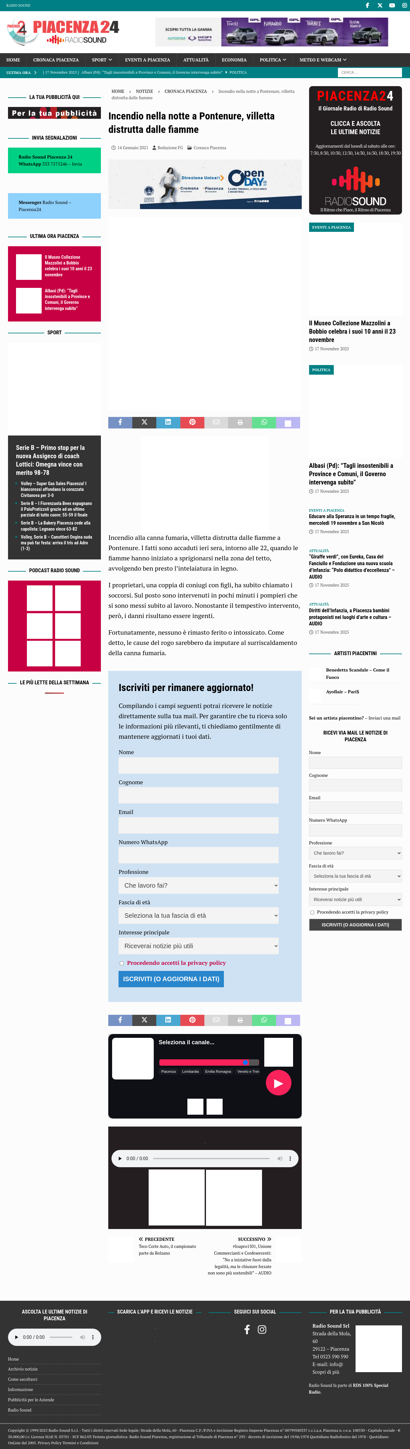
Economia (234, 60)
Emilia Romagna (218, 1071)
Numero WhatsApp (143, 842)
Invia (77, 164)
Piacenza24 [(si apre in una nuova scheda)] (30, 209)
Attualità (196, 60)
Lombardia (190, 1071)
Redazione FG (170, 148)
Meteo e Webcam (320, 60)
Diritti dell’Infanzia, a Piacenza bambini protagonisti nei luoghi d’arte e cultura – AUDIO (350, 617)
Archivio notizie (23, 1369)
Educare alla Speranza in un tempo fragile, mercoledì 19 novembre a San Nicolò (352, 519)
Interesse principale (144, 932)
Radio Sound (18, 5)
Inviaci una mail (384, 718)
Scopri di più (326, 1372)
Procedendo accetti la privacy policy (176, 962)
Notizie (144, 91)
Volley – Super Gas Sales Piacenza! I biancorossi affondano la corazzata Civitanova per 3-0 (53, 489)
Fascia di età (134, 902)
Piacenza (168, 1071)
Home (13, 60)
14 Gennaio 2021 (132, 148)
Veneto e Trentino (251, 1071)
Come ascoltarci (22, 1379)
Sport (99, 60)
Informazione (20, 1389)
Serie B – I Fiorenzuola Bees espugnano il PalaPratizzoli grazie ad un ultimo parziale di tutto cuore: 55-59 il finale (56, 509)
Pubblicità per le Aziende (31, 1400)
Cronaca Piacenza (56, 60)
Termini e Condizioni (80, 1442)
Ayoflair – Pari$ (342, 691)
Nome (126, 752)
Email (126, 812)
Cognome (131, 782)
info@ (336, 1364)
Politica (270, 60)
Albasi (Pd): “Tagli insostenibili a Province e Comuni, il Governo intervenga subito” (351, 474)
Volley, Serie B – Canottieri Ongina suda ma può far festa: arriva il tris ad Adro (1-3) (56, 542)
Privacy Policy (50, 1442)
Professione (133, 871)
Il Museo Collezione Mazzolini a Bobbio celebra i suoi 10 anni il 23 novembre (352, 331)
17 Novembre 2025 (332, 349)
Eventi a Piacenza (147, 60)
